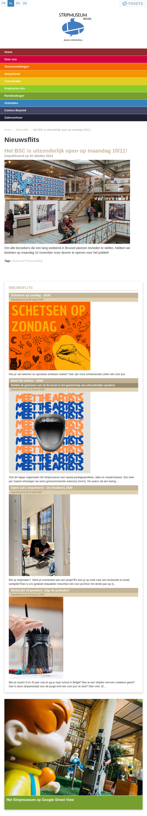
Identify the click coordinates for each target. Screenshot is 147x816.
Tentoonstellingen (16, 66)
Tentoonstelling (34, 261)
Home (8, 52)
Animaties (11, 103)
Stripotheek (12, 74)
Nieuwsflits (22, 129)
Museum (18, 261)
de (25, 3)
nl (11, 3)
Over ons (10, 59)
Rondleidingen (14, 95)
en (18, 3)
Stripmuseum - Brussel (73, 23)
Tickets (132, 4)
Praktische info (14, 88)
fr (4, 3)
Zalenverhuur (13, 117)
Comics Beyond (15, 110)
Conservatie (12, 81)
